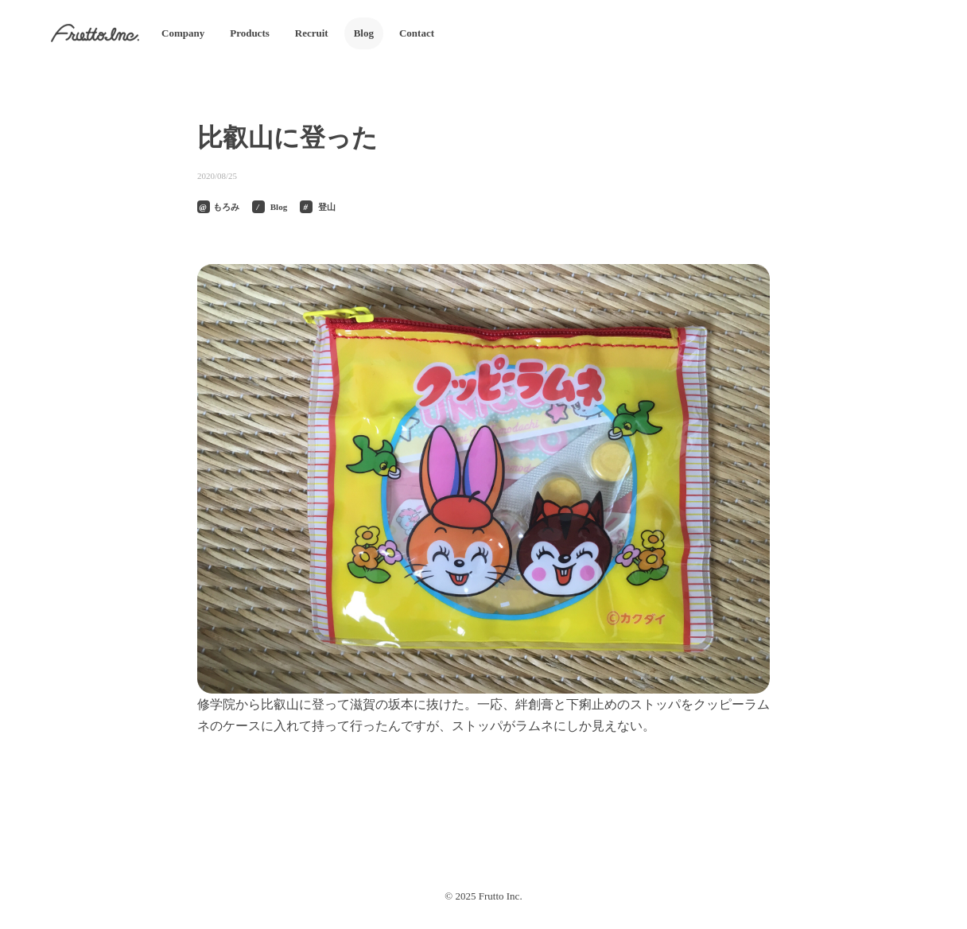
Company (182, 33)
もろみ (226, 207)
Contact (416, 33)
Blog (364, 33)
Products (250, 33)
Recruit (311, 33)
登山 (327, 207)
